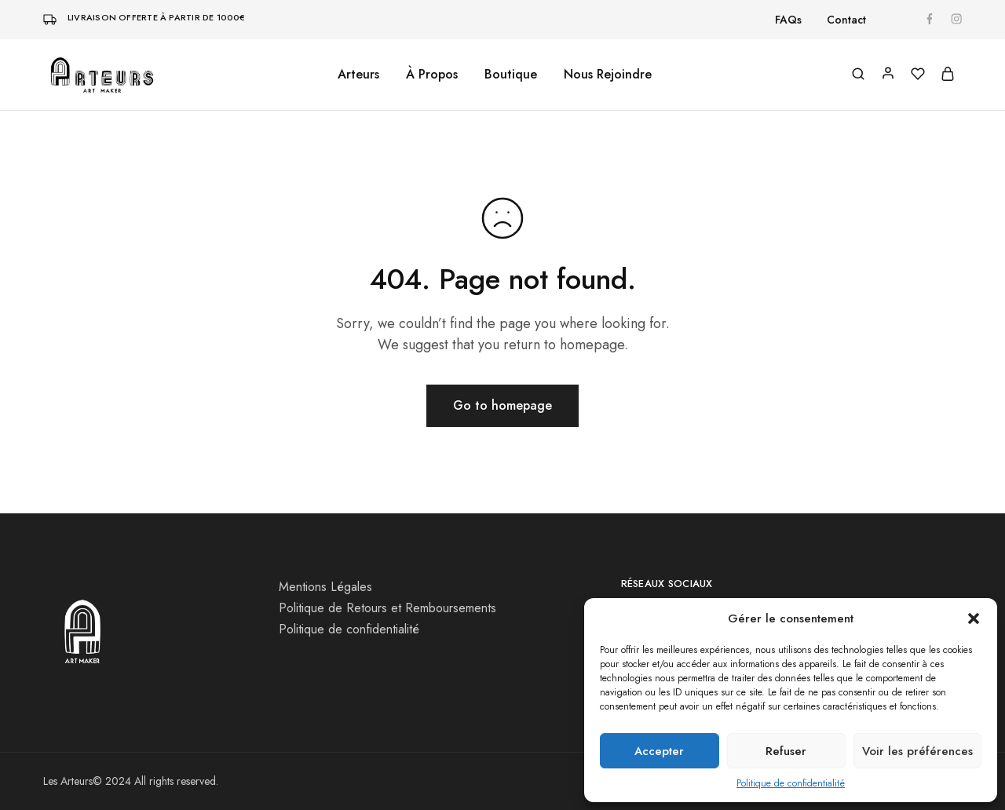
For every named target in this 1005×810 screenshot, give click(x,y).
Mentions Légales (325, 587)
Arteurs (358, 74)
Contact (846, 19)
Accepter (659, 751)
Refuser (786, 751)
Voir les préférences (917, 751)
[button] (973, 618)
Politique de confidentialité (790, 783)
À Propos (432, 74)
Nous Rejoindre (608, 74)
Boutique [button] (510, 74)
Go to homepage (502, 405)
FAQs (788, 19)
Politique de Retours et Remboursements (387, 608)
